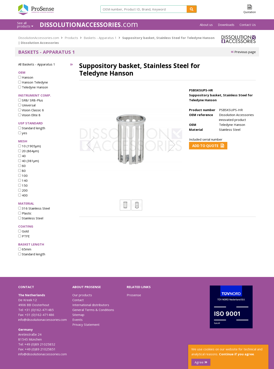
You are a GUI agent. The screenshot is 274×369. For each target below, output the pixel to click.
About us (206, 24)
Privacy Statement (86, 324)
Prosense (134, 295)
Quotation (249, 12)
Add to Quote (208, 145)
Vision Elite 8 (29, 115)
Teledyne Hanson (33, 87)
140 (23, 180)
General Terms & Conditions (93, 310)
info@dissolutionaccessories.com (42, 319)
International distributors (90, 305)
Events (77, 319)
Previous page (243, 52)
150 (23, 185)
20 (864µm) (28, 151)
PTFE (24, 236)
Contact (78, 300)
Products (71, 38)
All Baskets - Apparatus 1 (36, 64)
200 (23, 190)
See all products (25, 24)
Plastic (24, 213)
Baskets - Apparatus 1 (100, 38)
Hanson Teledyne (33, 82)
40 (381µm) (28, 161)
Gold (23, 231)
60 (22, 166)
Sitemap (78, 314)
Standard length (31, 128)
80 (22, 170)
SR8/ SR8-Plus (30, 100)
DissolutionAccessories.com (38, 38)
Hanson (25, 77)
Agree (201, 362)
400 (23, 195)
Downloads (226, 24)
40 (22, 156)
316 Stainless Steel (34, 208)
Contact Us (248, 24)
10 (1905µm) (29, 146)
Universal (27, 105)
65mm (24, 249)
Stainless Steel (30, 218)
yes (22, 133)
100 (23, 175)
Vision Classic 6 (31, 110)
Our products (82, 295)
